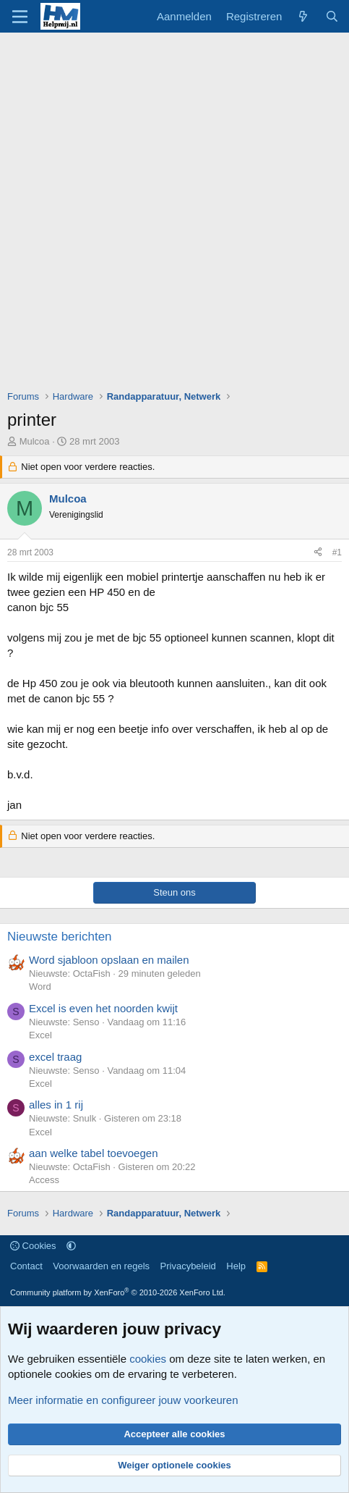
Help (236, 1266)
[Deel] (318, 552)
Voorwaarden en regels (101, 1266)
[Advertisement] (174, 215)
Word (40, 986)
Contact (26, 1266)
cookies (147, 1359)
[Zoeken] (332, 16)
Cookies (33, 1245)
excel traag (55, 1057)
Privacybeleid (188, 1266)
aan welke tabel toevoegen (93, 1153)
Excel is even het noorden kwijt (103, 1008)
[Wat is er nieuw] (303, 16)
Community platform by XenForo (117, 1292)
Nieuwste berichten (59, 936)
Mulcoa (35, 441)
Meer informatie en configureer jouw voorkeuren (123, 1400)
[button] (71, 1246)
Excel (40, 1035)
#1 (337, 552)
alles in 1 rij (56, 1104)
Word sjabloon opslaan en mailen (109, 960)
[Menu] (20, 16)
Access (44, 1179)
